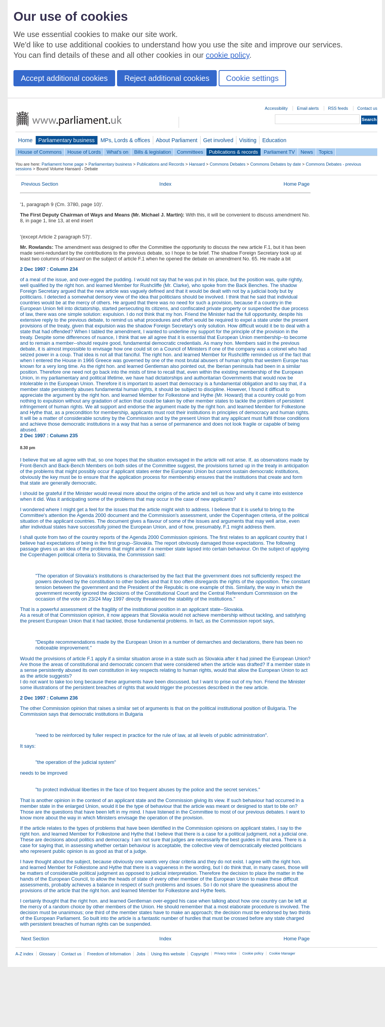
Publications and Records (160, 164)
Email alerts (308, 108)
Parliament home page (63, 164)
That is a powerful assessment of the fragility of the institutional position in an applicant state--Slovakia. (132, 609)
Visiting (247, 140)
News (307, 152)
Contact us (367, 108)
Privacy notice (225, 953)
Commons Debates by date (275, 164)
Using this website (168, 953)
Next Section (35, 938)
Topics (326, 152)
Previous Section (39, 184)
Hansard (197, 164)
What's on (118, 152)
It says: (165, 754)
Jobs (140, 953)
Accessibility (276, 108)
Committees (190, 152)
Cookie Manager (282, 953)
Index (165, 184)
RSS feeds (338, 108)
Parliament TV (279, 152)
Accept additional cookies (64, 78)
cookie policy (227, 55)
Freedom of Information (109, 953)
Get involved (218, 140)
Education (274, 140)
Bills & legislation (152, 152)
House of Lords (84, 152)
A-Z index (24, 953)
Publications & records (233, 152)
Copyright (200, 953)
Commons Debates (227, 164)
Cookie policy (252, 953)
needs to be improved (165, 781)
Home (25, 140)
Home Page (296, 184)
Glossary (47, 953)
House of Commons (40, 152)
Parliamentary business (66, 140)
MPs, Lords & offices (125, 140)
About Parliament (177, 140)
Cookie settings (252, 78)
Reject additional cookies (166, 78)
